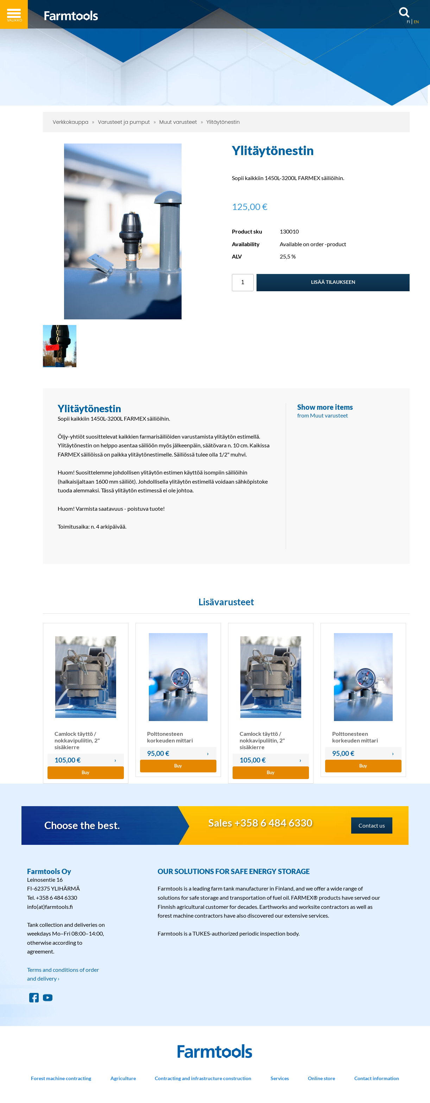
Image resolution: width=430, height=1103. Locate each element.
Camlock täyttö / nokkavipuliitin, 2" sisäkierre (77, 740)
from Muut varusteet (322, 415)
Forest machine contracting (61, 1078)
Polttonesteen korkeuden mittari (170, 737)
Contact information (376, 1078)
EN (416, 21)
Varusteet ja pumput (124, 122)
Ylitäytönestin (223, 122)
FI (408, 21)
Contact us (372, 825)
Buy (85, 772)
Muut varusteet (178, 122)
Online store (321, 1078)
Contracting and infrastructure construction (203, 1078)
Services (280, 1078)
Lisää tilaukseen (333, 282)
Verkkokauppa (71, 122)
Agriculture (123, 1078)
